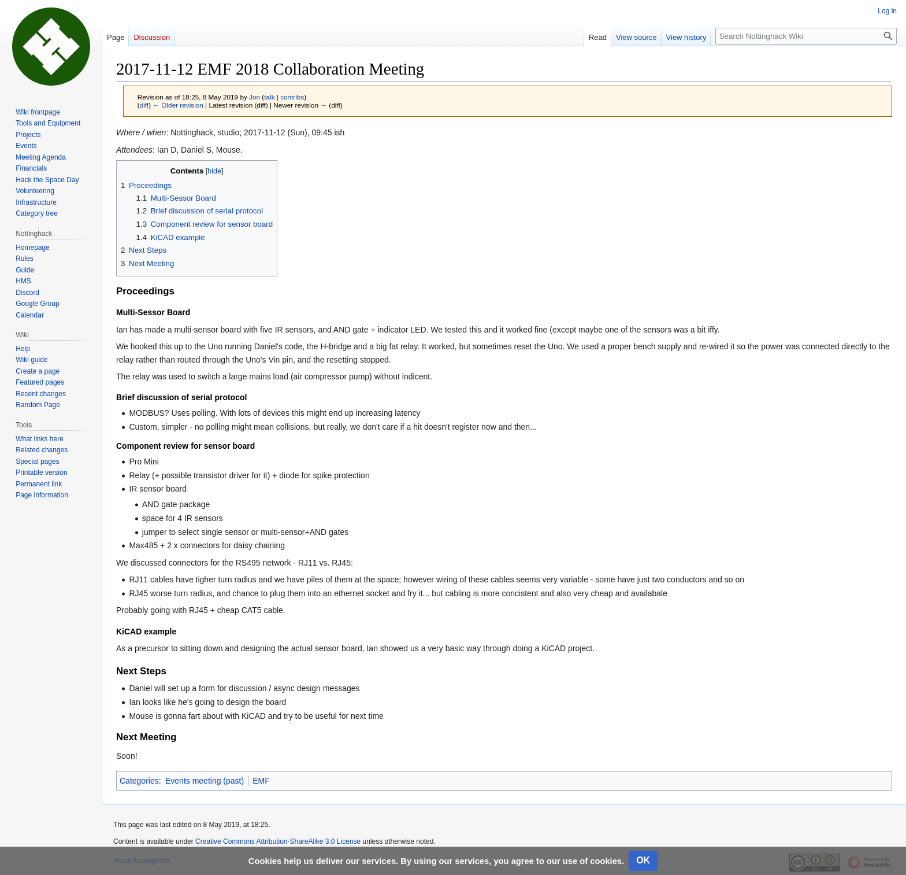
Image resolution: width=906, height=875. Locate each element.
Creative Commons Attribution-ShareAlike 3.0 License (278, 841)
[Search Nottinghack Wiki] (806, 36)
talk (269, 97)
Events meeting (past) (204, 780)
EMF (261, 780)
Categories (139, 780)
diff (144, 105)
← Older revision (178, 105)
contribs (292, 97)
